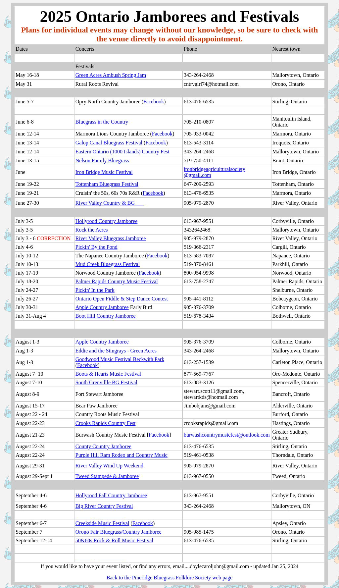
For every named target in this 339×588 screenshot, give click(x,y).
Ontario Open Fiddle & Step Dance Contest (121, 298)
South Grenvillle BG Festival (106, 382)
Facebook (153, 101)
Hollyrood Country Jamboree (106, 221)
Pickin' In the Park (95, 290)
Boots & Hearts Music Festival (108, 374)
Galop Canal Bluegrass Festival (108, 142)
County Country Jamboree (103, 446)
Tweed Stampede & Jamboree (107, 476)
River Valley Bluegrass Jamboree (110, 238)
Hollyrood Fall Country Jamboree (111, 495)
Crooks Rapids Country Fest (105, 423)
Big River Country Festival (104, 506)
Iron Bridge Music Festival (104, 172)
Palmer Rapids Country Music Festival (116, 281)
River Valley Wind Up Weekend (109, 465)
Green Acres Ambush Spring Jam (110, 75)
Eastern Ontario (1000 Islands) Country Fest (122, 151)
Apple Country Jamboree (102, 307)
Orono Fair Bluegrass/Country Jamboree (118, 532)
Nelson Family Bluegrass (102, 160)
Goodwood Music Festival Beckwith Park (119, 359)
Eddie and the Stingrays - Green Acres (116, 350)
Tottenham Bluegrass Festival (106, 184)
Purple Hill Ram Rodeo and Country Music (121, 455)
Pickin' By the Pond (96, 247)
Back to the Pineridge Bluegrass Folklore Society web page (169, 577)
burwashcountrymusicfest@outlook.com (227, 435)
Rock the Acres (91, 230)
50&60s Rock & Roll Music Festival (114, 540)
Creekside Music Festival (102, 523)
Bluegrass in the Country (101, 122)
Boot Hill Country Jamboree (105, 316)
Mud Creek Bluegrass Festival (107, 264)
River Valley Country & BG (105, 203)
